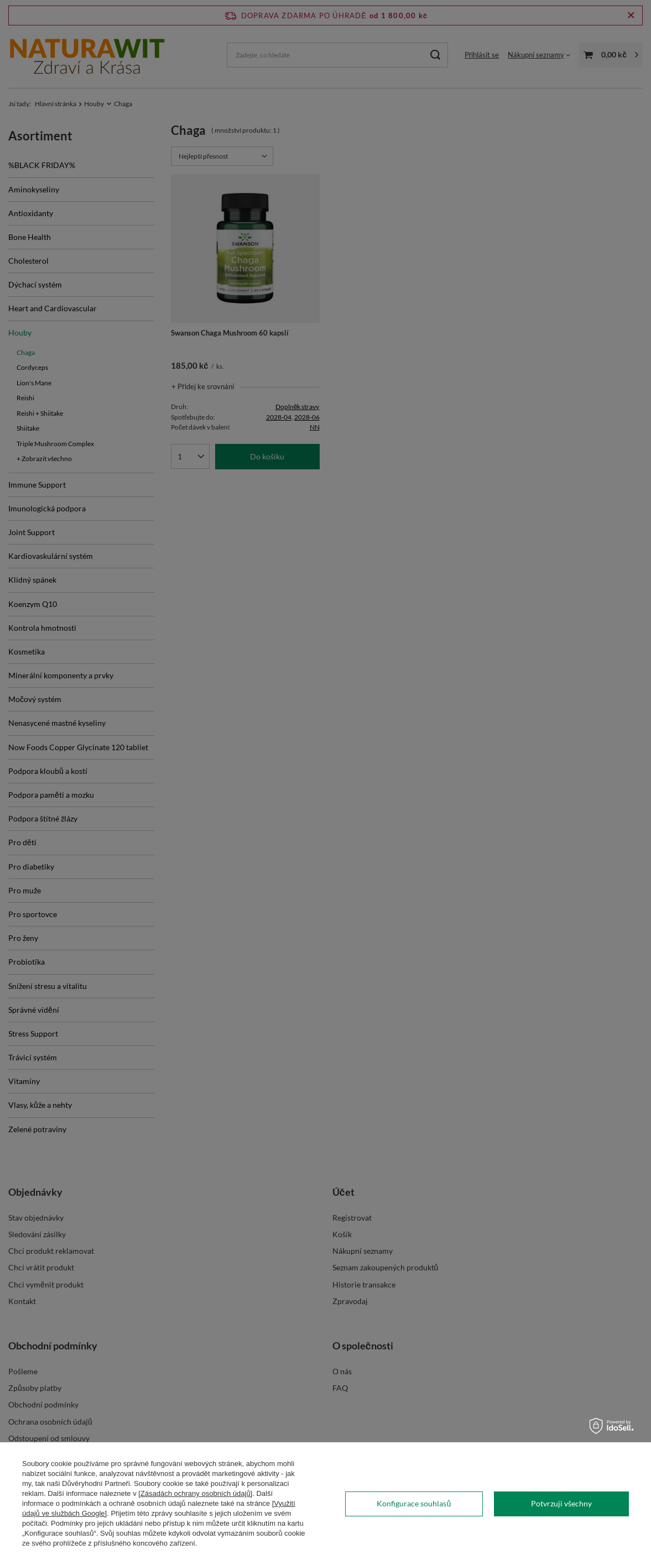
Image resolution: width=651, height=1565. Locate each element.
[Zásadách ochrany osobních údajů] (195, 1493)
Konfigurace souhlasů (414, 1503)
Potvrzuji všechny (561, 1503)
